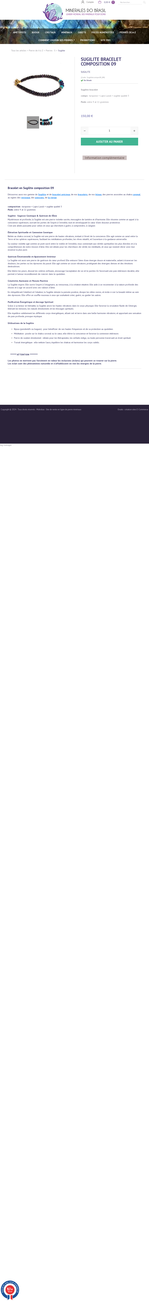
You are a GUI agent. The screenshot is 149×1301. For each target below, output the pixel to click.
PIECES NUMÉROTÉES (103, 32)
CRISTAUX (50, 32)
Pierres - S (50, 50)
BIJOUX (35, 32)
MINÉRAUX (66, 32)
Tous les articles (18, 50)
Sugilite (61, 50)
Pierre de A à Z (36, 50)
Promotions (87, 40)
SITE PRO (106, 40)
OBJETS (82, 32)
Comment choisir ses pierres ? (56, 40)
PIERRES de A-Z (128, 32)
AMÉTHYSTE (19, 32)
